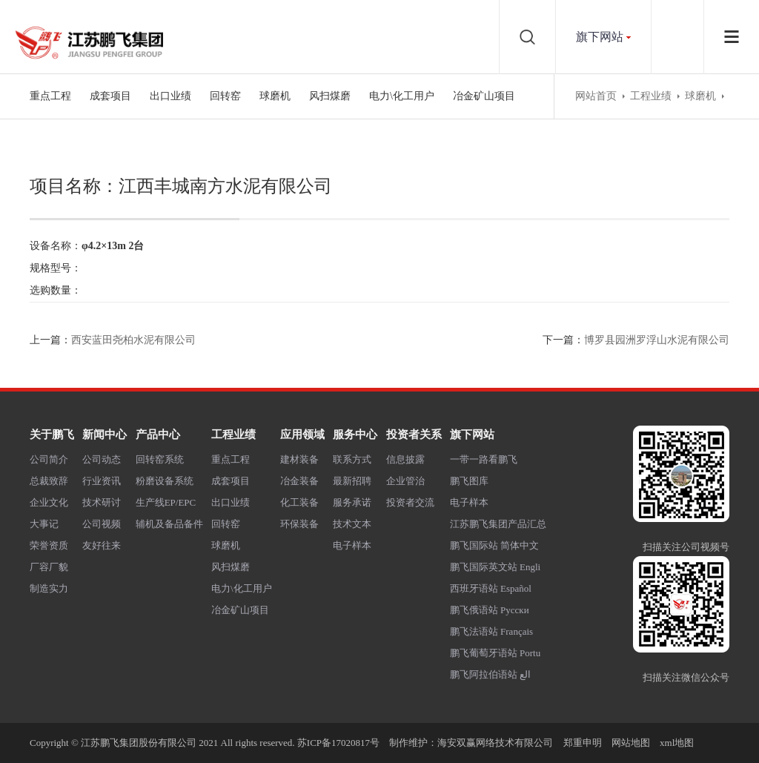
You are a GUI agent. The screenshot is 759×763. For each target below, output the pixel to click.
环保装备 (299, 523)
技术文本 (352, 523)
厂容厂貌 (49, 566)
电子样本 (352, 545)
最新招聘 (352, 480)
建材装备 (299, 459)
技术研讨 (101, 502)
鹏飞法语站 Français (491, 631)
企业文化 (49, 502)
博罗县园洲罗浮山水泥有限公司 (656, 340)
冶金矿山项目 (484, 96)
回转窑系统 (160, 459)
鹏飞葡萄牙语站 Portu (495, 652)
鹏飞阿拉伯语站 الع (490, 674)
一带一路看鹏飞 (483, 459)
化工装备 (299, 502)
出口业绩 (170, 96)
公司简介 (49, 459)
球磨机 (275, 96)
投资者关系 (414, 434)
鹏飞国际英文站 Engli (495, 566)
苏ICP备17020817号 (338, 742)
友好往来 (101, 545)
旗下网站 (599, 36)
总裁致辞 (49, 480)
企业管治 (405, 480)
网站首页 (596, 96)
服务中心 (355, 434)
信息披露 (405, 459)
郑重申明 (582, 742)
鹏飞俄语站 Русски (489, 609)
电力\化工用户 (401, 96)
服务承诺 (352, 502)
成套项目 (110, 96)
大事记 (44, 523)
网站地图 (630, 742)
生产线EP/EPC (166, 502)
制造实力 (49, 588)
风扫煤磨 (330, 96)
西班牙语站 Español (490, 588)
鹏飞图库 (469, 480)
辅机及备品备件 (169, 523)
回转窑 (225, 96)
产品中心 (158, 434)
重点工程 (50, 96)
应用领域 (302, 434)
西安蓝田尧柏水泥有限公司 (133, 340)
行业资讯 (101, 480)
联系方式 (352, 459)
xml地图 (677, 742)
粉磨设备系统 (164, 480)
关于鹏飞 (52, 434)
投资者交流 (410, 502)
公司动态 (101, 459)
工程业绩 (651, 96)
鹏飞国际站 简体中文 (494, 545)
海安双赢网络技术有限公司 (495, 742)
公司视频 (101, 523)
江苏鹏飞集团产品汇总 (498, 523)
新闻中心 (104, 434)
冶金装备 (299, 480)
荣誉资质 (49, 545)
